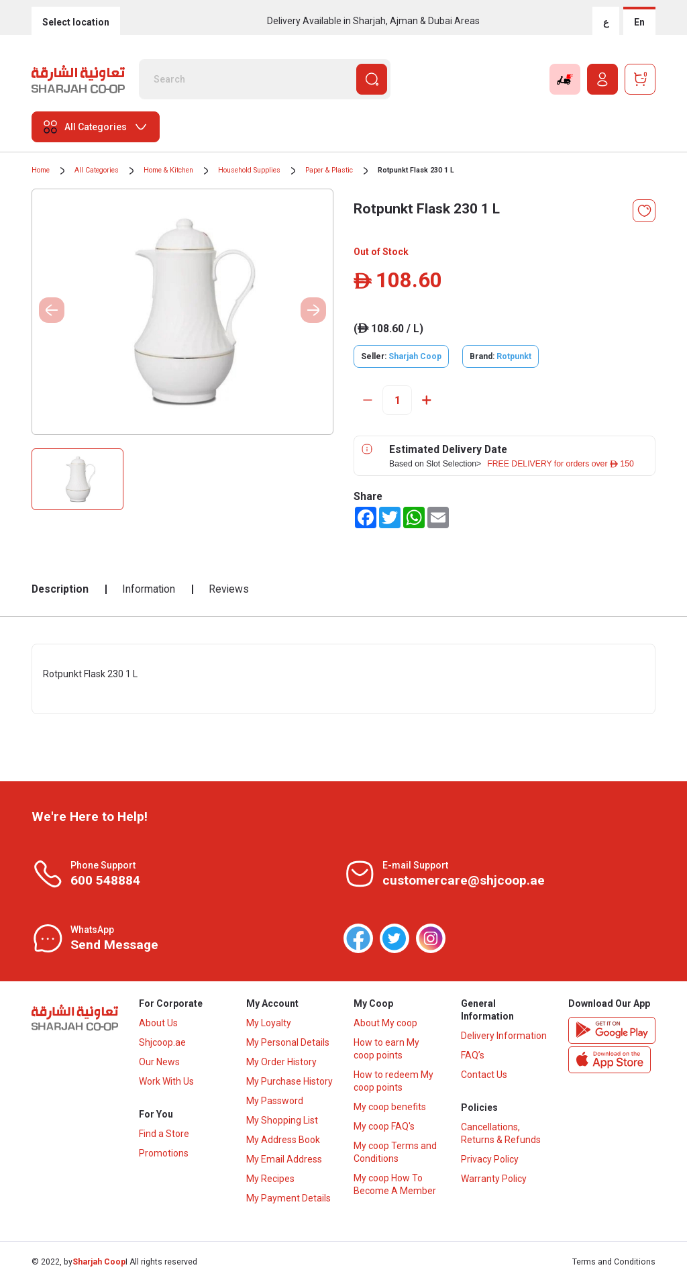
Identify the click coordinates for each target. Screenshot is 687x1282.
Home (41, 170)
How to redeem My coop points (393, 1081)
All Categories (96, 170)
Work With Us (166, 1081)
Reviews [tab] (229, 589)
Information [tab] (148, 589)
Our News (159, 1061)
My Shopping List (282, 1120)
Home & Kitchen (168, 170)
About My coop (385, 1023)
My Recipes (270, 1178)
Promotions (164, 1153)
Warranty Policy (494, 1178)
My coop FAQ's (384, 1126)
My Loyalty (268, 1023)
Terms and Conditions (613, 1262)
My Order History (281, 1061)
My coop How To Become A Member (395, 1184)
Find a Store (164, 1133)
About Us (158, 1023)
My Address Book (283, 1139)
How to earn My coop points (386, 1049)
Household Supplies (249, 170)
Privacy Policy (490, 1159)
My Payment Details (288, 1198)
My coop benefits (390, 1106)
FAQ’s (472, 1055)
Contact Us (484, 1074)
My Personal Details (287, 1042)
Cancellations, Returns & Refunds (501, 1133)
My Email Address (284, 1159)
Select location (75, 22)
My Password (274, 1100)
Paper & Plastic (329, 170)
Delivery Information (504, 1035)
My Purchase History (289, 1081)
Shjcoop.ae (162, 1042)
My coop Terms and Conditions (395, 1152)
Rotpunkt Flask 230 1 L (416, 170)
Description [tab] (60, 589)
